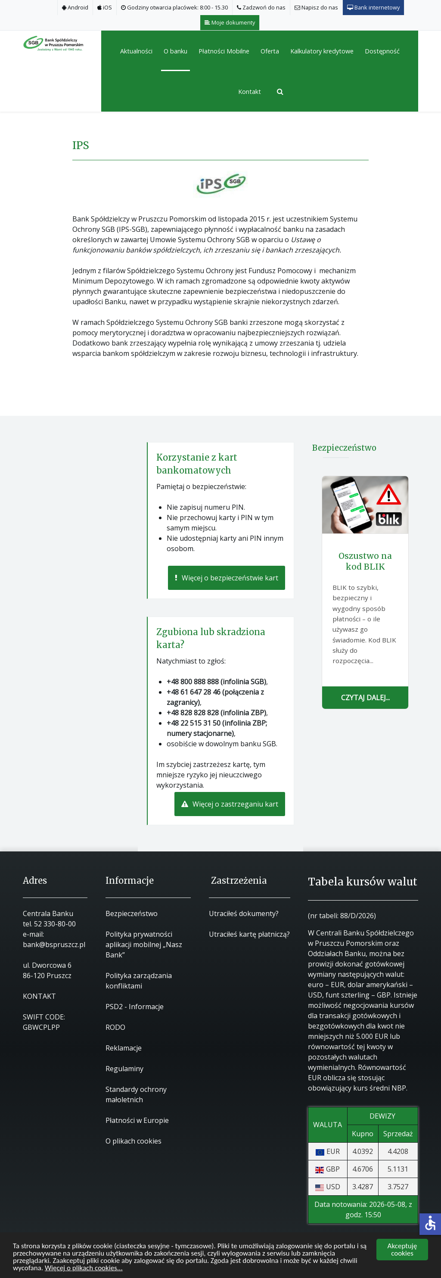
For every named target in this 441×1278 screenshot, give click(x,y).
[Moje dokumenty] (230, 22)
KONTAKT (39, 996)
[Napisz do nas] (316, 7)
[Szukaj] (276, 91)
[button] (175, 51)
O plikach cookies (133, 1141)
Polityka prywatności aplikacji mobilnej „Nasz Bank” (144, 944)
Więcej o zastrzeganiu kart (229, 804)
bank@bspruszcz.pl (54, 944)
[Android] (75, 7)
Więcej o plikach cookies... (84, 1268)
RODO (115, 1027)
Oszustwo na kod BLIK (365, 561)
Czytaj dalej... (365, 697)
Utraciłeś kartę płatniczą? (249, 934)
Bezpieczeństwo (132, 913)
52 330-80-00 (55, 924)
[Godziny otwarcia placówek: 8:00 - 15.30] (175, 7)
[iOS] (105, 7)
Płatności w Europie (137, 1120)
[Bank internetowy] (373, 7)
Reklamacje (124, 1048)
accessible (430, 1222)
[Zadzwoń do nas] (261, 7)
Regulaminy (124, 1068)
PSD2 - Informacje (135, 1006)
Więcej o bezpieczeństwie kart (226, 578)
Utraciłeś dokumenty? (244, 913)
